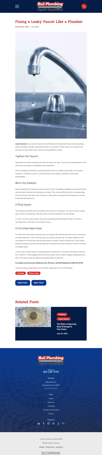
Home (51, 398)
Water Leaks (34, 273)
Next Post (39, 283)
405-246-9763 (51, 372)
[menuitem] (42, 447)
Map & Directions (51, 388)
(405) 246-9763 (76, 263)
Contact (51, 413)
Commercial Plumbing (51, 410)
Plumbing (20, 273)
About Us (51, 402)
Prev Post (23, 283)
